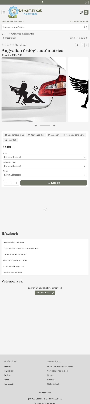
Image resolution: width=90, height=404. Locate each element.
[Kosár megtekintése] (86, 12)
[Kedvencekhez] (36, 135)
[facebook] (82, 45)
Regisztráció (9, 371)
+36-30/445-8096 (80, 21)
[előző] (36, 125)
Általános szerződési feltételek (60, 366)
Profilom (7, 375)
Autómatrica (7, 34)
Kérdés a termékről (73, 135)
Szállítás (50, 380)
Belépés (7, 366)
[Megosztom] (77, 45)
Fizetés (50, 375)
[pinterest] (86, 45)
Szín (5, 154)
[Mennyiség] (11, 183)
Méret (5, 171)
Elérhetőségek (53, 384)
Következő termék (78, 38)
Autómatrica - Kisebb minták (22, 34)
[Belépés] (81, 12)
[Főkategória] (3, 34)
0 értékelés (21, 45)
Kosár (6, 380)
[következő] (54, 125)
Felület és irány (9, 162)
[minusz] (5, 183)
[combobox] (45, 27)
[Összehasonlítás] (14, 135)
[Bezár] (86, 2)
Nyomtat (10, 140)
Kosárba (53, 182)
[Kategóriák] (4, 12)
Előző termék (9, 38)
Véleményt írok (45, 293)
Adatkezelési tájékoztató (57, 371)
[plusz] (16, 183)
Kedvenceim (9, 384)
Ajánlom (53, 135)
